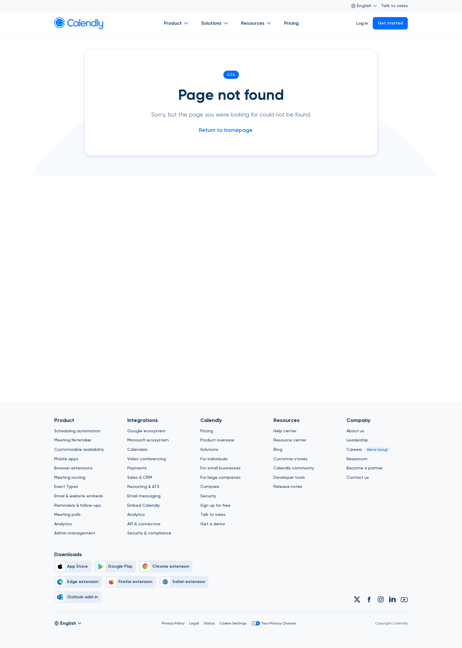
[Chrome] (166, 566)
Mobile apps (66, 458)
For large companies (220, 477)
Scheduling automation (77, 430)
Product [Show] (176, 23)
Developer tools (289, 477)
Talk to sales (394, 5)
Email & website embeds (78, 496)
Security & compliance (149, 533)
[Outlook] (77, 597)
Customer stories (290, 458)
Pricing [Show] (291, 23)
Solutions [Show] (215, 23)
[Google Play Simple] (115, 566)
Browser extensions (73, 468)
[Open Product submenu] (185, 23)
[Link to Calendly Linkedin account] (392, 599)
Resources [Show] (256, 23)
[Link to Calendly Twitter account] (357, 599)
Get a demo (212, 523)
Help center (284, 430)
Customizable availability (79, 449)
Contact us (357, 477)
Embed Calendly (143, 505)
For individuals (214, 458)
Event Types (66, 486)
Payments (137, 468)
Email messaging (144, 496)
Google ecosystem (146, 430)
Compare (209, 486)
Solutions (209, 449)
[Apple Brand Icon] (72, 566)
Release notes (287, 486)
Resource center (289, 440)
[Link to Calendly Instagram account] (380, 599)
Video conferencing (146, 458)
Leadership (357, 440)
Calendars (137, 449)
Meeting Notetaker (72, 440)
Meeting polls (67, 514)
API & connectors (144, 523)
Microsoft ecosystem (148, 440)
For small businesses (220, 468)
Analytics (63, 523)
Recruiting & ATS (143, 486)
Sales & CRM (139, 477)
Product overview (217, 440)
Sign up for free (215, 505)
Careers (354, 449)
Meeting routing (69, 477)
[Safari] (184, 582)
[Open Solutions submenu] (225, 23)
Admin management (74, 533)
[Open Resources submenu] (268, 23)
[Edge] (78, 582)
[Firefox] (130, 582)
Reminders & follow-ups (77, 505)
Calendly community (293, 468)
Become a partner (364, 468)
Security (208, 496)
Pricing (206, 430)
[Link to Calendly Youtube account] (404, 599)
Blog (277, 449)
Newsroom (356, 458)
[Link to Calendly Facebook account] (368, 599)
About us (355, 430)
